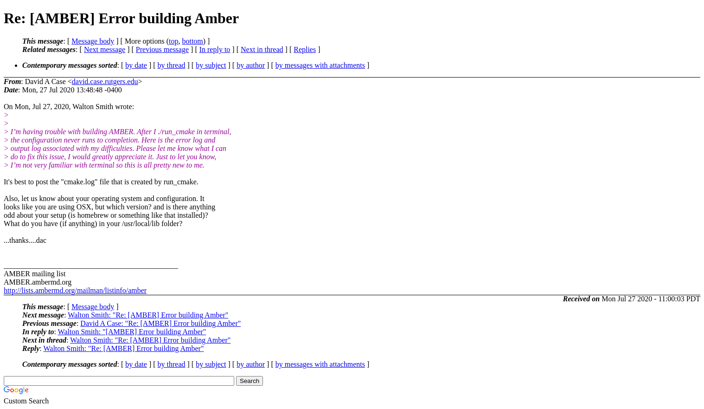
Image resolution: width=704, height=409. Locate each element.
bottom (192, 41)
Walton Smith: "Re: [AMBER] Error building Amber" (148, 315)
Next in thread (262, 49)
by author (251, 65)
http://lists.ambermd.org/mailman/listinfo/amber (75, 290)
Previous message (162, 49)
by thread (172, 65)
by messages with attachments (320, 65)
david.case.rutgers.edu (105, 81)
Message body (92, 41)
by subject (211, 65)
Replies (305, 49)
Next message (104, 49)
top (173, 41)
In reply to (214, 49)
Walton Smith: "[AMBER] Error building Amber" (132, 332)
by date (136, 65)
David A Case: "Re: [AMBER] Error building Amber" (160, 323)
